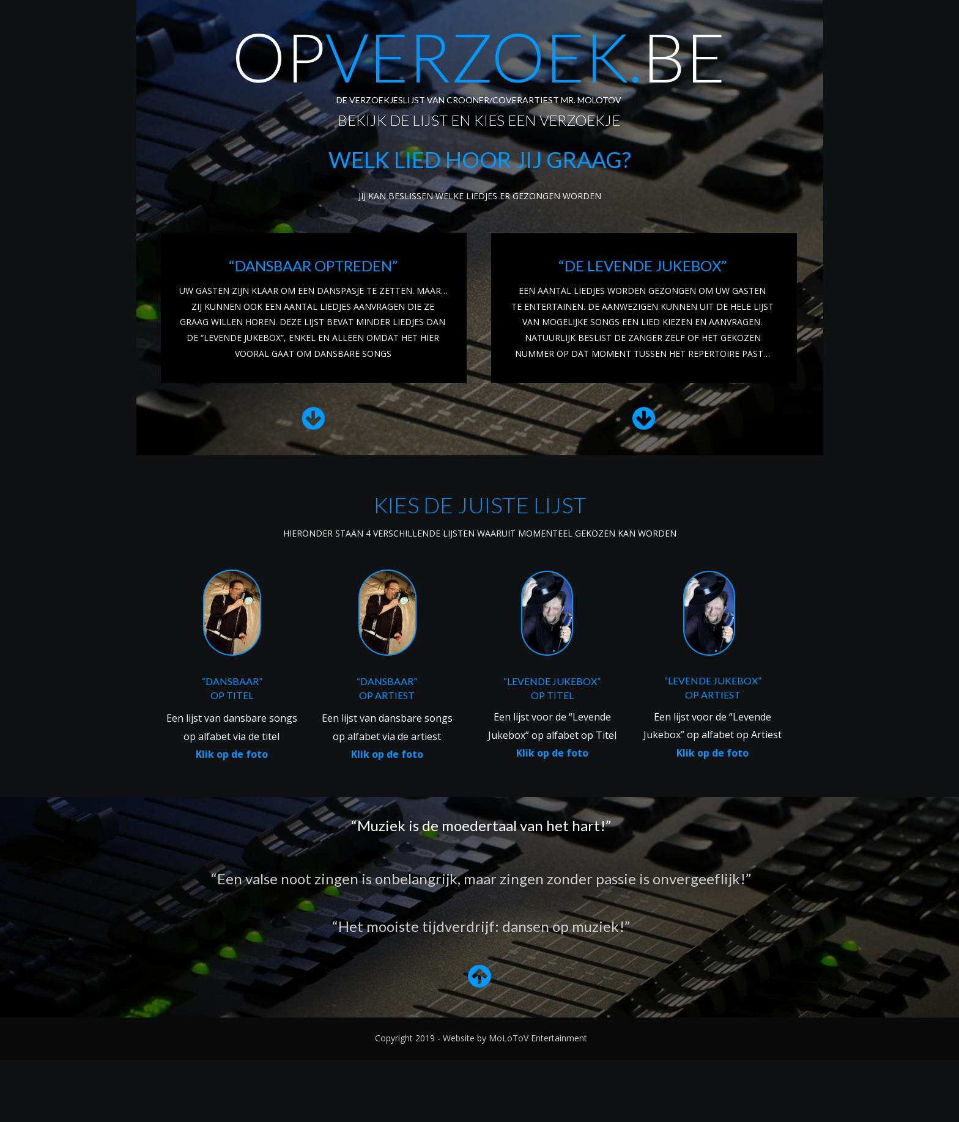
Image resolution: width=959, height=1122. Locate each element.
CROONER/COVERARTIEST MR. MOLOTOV (533, 100)
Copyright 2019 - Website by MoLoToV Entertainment (481, 1038)
